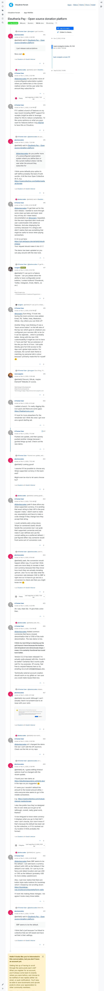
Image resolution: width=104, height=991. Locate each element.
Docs (87, 5)
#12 (44, 35)
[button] (2, 984)
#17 (44, 267)
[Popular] (2, 14)
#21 (44, 431)
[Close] (42, 956)
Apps (70, 5)
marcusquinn (19, 374)
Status (75, 5)
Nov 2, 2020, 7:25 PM (27, 142)
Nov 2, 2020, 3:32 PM (28, 75)
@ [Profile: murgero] (31, 31)
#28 (44, 739)
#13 (44, 73)
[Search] (2, 22)
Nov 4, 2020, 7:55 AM (28, 501)
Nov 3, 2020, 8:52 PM (28, 270)
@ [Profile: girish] (41, 123)
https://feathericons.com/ (24, 411)
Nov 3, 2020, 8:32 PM (28, 205)
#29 (44, 764)
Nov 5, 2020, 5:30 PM (28, 766)
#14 (44, 105)
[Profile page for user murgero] (10, 269)
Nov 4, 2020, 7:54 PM (27, 628)
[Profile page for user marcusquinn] (10, 375)
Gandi (27, 59)
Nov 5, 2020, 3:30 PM (28, 741)
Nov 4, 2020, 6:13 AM (27, 403)
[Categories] (2, 2)
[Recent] (2, 6)
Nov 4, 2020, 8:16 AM (27, 557)
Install (93, 5)
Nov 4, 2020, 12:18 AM (28, 376)
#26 (44, 626)
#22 (44, 459)
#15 (44, 140)
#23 (44, 499)
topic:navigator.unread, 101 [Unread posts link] (61, 57)
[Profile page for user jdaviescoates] (10, 36)
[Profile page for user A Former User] (10, 74)
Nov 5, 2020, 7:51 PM (27, 913)
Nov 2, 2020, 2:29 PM (28, 37)
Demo (81, 5)
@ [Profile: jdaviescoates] (21, 79)
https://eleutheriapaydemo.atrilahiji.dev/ (30, 781)
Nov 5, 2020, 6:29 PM (28, 858)
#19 (44, 374)
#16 (44, 203)
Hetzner (33, 59)
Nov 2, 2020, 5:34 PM (28, 107)
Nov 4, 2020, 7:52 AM (28, 461)
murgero (17, 267)
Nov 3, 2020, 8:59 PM (28, 310)
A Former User (22, 31)
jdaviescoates (19, 35)
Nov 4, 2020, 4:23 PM (28, 605)
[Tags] (2, 10)
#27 (44, 692)
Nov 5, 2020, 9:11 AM (27, 695)
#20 (44, 401)
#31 (44, 911)
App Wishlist (13, 23)
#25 (44, 603)
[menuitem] (101, 2)
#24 (44, 555)
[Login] (101, 2)
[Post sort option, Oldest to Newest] (65, 32)
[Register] (101, 6)
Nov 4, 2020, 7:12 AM (27, 433)
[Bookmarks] (2, 18)
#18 (44, 308)
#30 (44, 856)
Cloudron (20, 59)
